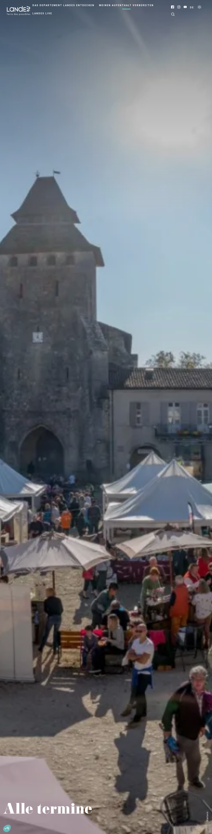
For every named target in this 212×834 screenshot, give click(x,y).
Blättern (207, 816)
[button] (7, 828)
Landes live (42, 13)
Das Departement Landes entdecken (63, 5)
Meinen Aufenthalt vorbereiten (126, 5)
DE (192, 7)
